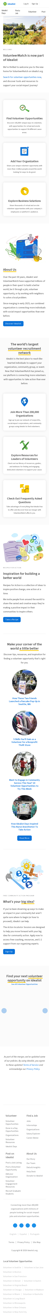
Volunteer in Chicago (12, 1289)
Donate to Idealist (35, 1175)
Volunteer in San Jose (33, 1267)
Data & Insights (33, 1167)
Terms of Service (31, 1065)
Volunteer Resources (10, 1141)
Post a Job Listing (14, 1162)
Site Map (37, 1242)
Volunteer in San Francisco (15, 1276)
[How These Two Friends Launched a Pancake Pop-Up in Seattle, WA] (24, 682)
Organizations (12, 1135)
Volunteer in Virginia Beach (15, 1285)
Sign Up (35, 3)
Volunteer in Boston (12, 1272)
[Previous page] (4, 1010)
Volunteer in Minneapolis (14, 1303)
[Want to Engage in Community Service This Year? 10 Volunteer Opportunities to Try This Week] (24, 764)
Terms (11, 1242)
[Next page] (45, 1010)
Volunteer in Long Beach (14, 1298)
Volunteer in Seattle (12, 1267)
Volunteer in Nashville (33, 1294)
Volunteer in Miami (11, 1294)
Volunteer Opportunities (12, 1122)
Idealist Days (5, 11)
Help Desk (31, 1171)
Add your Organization (12, 1175)
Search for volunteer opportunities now (22, 77)
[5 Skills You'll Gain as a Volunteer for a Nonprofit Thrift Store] (24, 723)
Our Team (31, 1163)
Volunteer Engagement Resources (11, 1184)
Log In (26, 3)
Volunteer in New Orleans (14, 1307)
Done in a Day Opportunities (12, 1130)
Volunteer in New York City (15, 1312)
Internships (32, 1125)
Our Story (31, 1159)
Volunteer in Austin (32, 1280)
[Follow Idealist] (15, 1225)
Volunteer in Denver (12, 1280)
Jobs (29, 1121)
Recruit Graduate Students (13, 1192)
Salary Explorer (33, 1133)
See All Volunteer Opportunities (24, 984)
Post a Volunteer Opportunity (13, 1168)
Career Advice (32, 1137)
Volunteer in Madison (34, 1289)
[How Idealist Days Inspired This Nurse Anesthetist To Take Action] (24, 808)
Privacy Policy (32, 1069)
